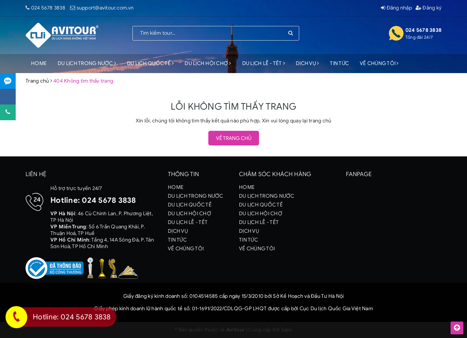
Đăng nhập (396, 8)
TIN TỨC (339, 63)
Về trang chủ (233, 138)
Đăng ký (428, 8)
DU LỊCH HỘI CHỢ (208, 63)
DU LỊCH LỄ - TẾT (263, 63)
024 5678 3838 (48, 8)
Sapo (287, 330)
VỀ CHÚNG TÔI (379, 63)
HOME (39, 63)
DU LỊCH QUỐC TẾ (150, 63)
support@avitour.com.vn (105, 8)
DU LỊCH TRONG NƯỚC (87, 63)
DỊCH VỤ (307, 63)
